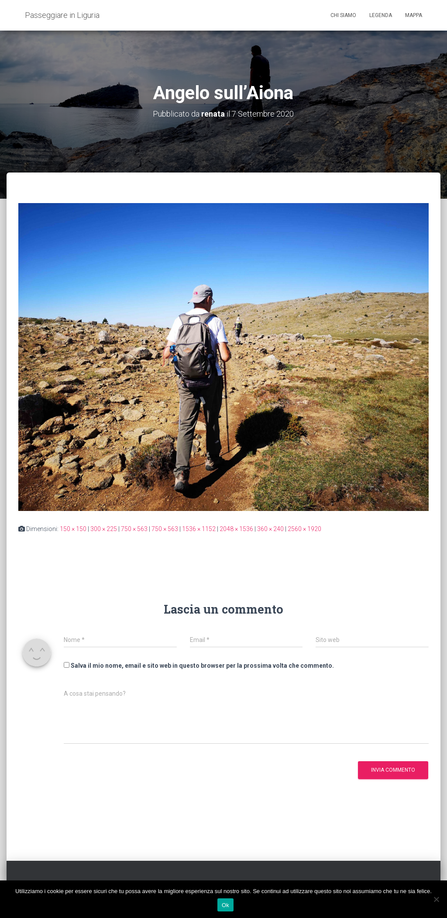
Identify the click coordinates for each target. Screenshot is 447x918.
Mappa (413, 15)
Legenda (380, 15)
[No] (436, 899)
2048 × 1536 (236, 528)
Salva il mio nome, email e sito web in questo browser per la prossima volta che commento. (202, 665)
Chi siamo (343, 15)
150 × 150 (73, 528)
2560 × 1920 (304, 528)
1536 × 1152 (199, 528)
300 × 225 (103, 528)
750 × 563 (134, 528)
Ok (225, 905)
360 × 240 (270, 528)
